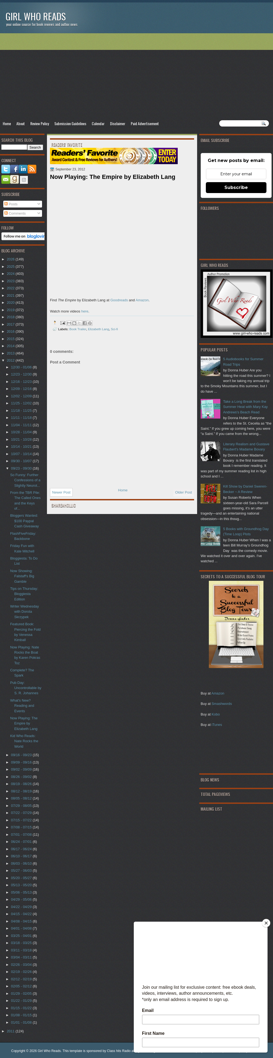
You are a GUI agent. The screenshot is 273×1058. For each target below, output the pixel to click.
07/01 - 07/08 (21, 834)
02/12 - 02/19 (21, 979)
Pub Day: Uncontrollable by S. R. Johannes (25, 688)
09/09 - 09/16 (21, 762)
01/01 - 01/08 (21, 1022)
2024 (11, 274)
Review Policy (39, 123)
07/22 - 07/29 (21, 813)
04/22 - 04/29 (21, 907)
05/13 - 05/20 (21, 885)
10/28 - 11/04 (21, 432)
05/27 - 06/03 (21, 870)
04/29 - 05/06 (21, 899)
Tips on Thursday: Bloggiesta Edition (24, 594)
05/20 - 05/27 (21, 878)
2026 (11, 259)
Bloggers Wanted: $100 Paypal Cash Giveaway (24, 520)
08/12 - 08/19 (21, 791)
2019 (11, 310)
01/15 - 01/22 (21, 1008)
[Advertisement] (136, 76)
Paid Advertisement (145, 123)
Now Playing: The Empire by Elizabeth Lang (24, 723)
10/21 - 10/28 (21, 439)
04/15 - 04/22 (21, 914)
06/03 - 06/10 (21, 863)
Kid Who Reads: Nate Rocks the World (24, 741)
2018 (11, 317)
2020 (11, 302)
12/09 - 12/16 (21, 389)
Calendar (98, 123)
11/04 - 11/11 (21, 425)
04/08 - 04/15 (21, 921)
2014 (11, 346)
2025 (11, 266)
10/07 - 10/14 (21, 454)
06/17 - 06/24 (21, 849)
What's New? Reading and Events (22, 705)
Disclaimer (117, 123)
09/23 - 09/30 (21, 468)
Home (7, 123)
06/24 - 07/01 (21, 842)
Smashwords (222, 704)
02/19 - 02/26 (21, 972)
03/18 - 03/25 (21, 943)
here (84, 311)
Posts (10, 204)
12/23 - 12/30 (21, 374)
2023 (11, 281)
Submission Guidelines (70, 123)
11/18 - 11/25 (21, 410)
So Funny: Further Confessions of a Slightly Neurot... (25, 480)
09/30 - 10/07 (21, 461)
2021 (11, 295)
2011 (11, 1031)
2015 (11, 339)
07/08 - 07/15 (21, 827)
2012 (11, 360)
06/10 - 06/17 (21, 856)
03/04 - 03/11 (21, 957)
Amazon (217, 693)
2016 (11, 331)
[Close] (266, 923)
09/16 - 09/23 (21, 755)
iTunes (217, 725)
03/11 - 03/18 (21, 950)
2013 (11, 353)
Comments (15, 213)
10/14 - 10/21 (21, 446)
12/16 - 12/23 (21, 382)
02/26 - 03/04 (21, 965)
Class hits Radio (119, 1051)
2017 (11, 324)
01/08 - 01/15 (21, 1015)
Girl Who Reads (35, 16)
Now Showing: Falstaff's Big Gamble (22, 576)
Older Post (183, 492)
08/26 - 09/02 (21, 777)
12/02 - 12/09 (21, 396)
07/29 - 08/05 (21, 806)
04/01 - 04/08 (21, 928)
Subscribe (236, 187)
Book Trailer (77, 329)
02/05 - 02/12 (21, 986)
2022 (11, 288)
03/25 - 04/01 (21, 936)
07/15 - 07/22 (21, 820)
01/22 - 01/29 (21, 1001)
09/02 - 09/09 (21, 769)
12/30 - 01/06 (21, 367)
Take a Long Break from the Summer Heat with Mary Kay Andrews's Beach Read (245, 406)
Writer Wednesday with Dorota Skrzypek (24, 611)
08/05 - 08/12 (21, 798)
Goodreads (119, 300)
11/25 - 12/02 (21, 403)
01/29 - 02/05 (21, 993)
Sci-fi (114, 329)
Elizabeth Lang (98, 329)
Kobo (216, 714)
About (20, 123)
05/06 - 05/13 (21, 892)
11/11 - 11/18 (21, 418)
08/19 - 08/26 (21, 784)
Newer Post (61, 492)
